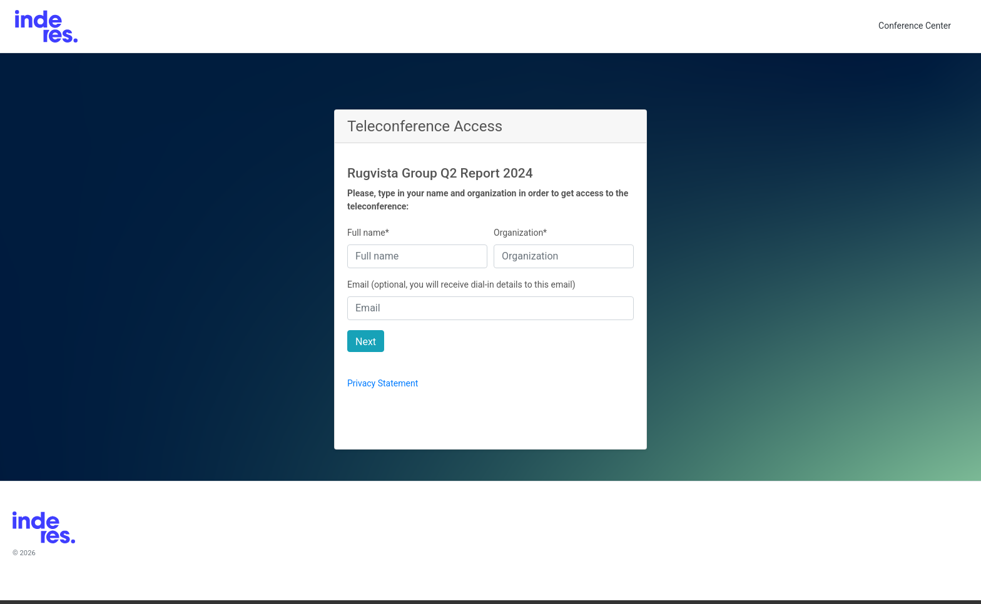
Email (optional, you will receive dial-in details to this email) (461, 284)
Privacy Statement (382, 383)
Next (365, 342)
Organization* (520, 233)
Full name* (368, 233)
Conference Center (914, 26)
